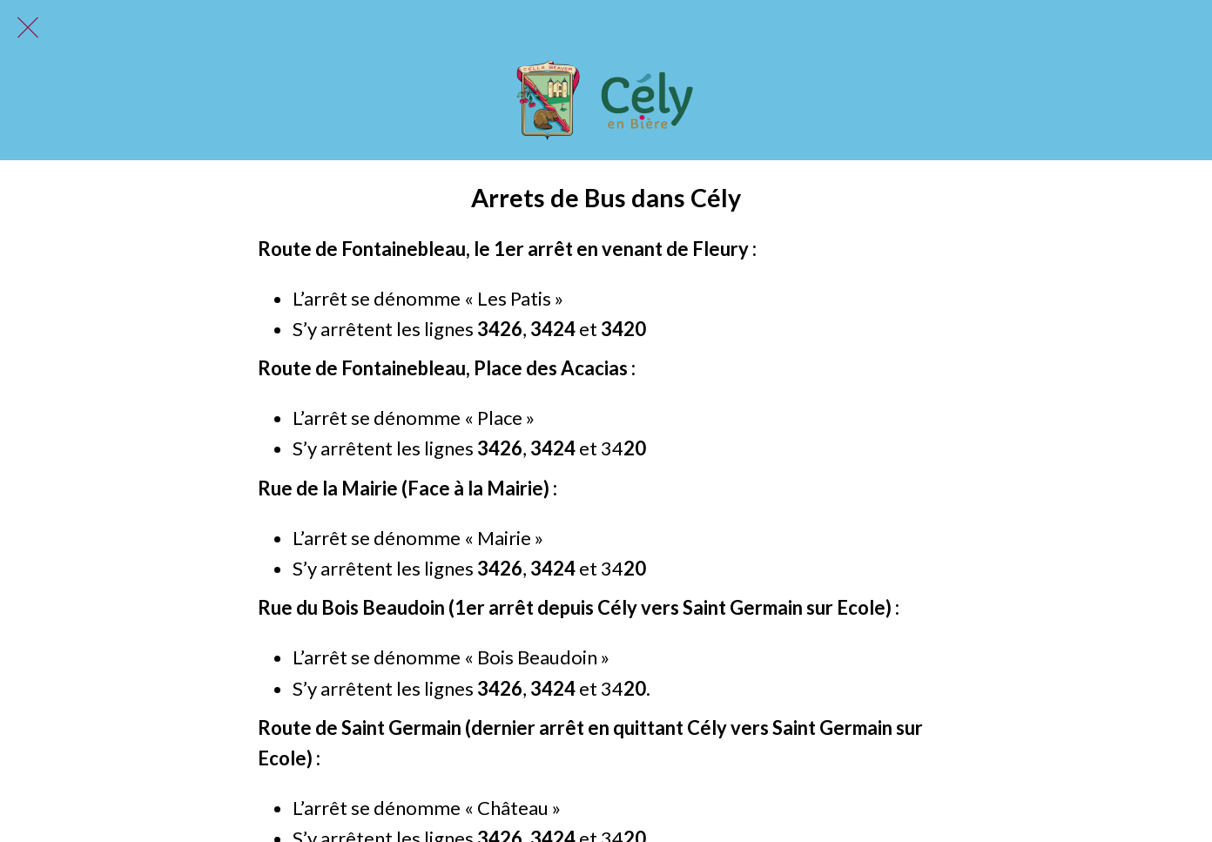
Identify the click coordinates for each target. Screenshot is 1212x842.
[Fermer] (27, 27)
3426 (499, 328)
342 (547, 328)
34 (612, 328)
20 (634, 328)
